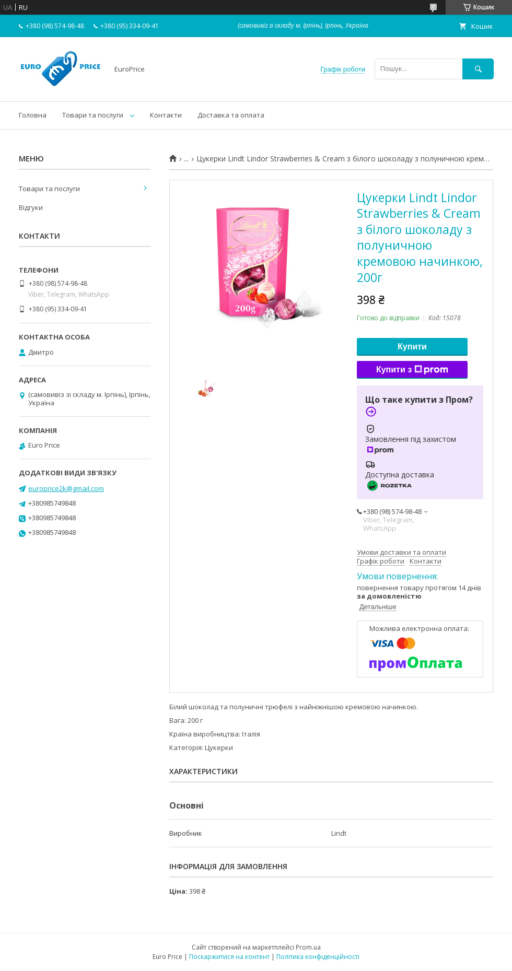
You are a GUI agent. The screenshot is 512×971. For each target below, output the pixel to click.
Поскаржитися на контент (229, 956)
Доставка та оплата (230, 115)
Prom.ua (308, 947)
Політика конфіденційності (317, 956)
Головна (32, 115)
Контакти (166, 115)
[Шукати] (478, 69)
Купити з (412, 370)
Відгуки (31, 207)
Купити (412, 346)
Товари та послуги (92, 115)
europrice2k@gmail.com (66, 488)
